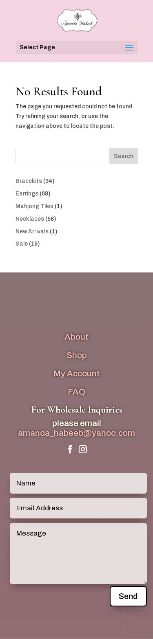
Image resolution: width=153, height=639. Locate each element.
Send (128, 596)
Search (123, 156)
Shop (77, 355)
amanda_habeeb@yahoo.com (76, 432)
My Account (76, 373)
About (76, 336)
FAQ (76, 391)
